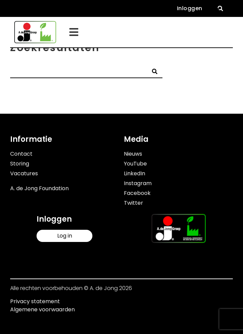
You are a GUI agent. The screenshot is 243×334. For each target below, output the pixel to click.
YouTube (135, 164)
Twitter (133, 203)
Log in (64, 236)
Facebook (137, 193)
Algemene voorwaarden (42, 309)
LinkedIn (134, 173)
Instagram (138, 183)
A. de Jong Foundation (39, 188)
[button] (220, 8)
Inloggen (189, 8)
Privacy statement (35, 301)
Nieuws (133, 154)
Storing (19, 164)
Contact (21, 154)
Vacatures (24, 173)
